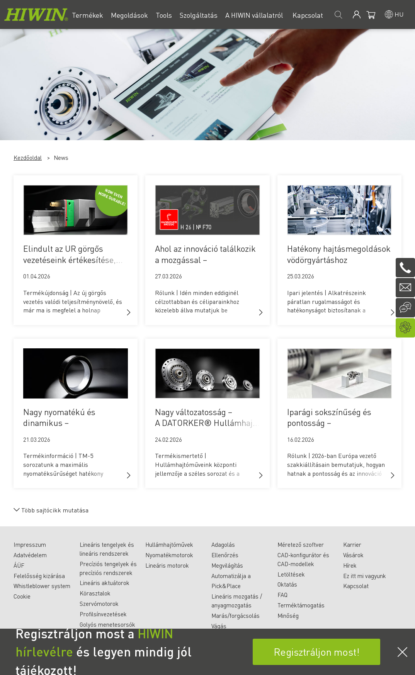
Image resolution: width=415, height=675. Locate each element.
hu (399, 14)
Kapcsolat (356, 586)
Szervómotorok (99, 603)
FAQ (282, 595)
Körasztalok (95, 593)
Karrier (352, 544)
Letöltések (291, 574)
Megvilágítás (227, 565)
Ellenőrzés (224, 555)
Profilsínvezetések (103, 614)
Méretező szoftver (300, 544)
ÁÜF (19, 565)
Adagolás (223, 544)
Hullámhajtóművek (169, 544)
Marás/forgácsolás (235, 615)
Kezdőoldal (28, 157)
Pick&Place (226, 586)
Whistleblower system (42, 586)
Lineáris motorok (167, 565)
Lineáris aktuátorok (104, 583)
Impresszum (30, 544)
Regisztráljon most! (317, 651)
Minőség (288, 615)
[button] (129, 312)
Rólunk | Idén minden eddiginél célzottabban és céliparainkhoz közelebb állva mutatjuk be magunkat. (197, 305)
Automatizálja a (231, 576)
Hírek (350, 565)
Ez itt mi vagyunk (364, 576)
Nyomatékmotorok (169, 555)
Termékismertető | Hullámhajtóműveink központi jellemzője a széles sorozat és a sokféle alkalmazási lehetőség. (197, 468)
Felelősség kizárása (39, 576)
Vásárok (353, 555)
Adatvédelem (30, 555)
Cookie (22, 596)
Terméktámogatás (301, 605)
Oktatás (287, 584)
